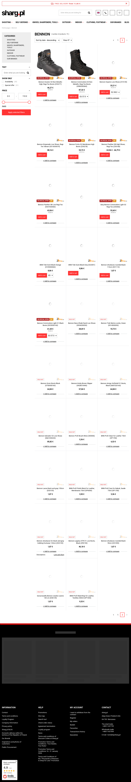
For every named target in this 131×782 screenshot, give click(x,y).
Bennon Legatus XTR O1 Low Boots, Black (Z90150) (82, 542)
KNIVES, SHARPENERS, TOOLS (44, 22)
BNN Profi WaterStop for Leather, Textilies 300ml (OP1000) (82, 597)
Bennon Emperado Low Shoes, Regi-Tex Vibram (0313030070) (50, 145)
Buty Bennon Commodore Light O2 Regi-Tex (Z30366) (113, 206)
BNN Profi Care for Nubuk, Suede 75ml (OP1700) (113, 489)
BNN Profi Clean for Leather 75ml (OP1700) (113, 437)
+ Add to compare (49, 100)
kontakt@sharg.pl (113, 735)
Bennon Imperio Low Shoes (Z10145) (113, 82)
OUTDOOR (66, 22)
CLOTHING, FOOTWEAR (95, 22)
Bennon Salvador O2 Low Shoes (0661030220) (50, 437)
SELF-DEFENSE (21, 22)
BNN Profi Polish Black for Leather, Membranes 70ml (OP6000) (82, 489)
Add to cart (42, 94)
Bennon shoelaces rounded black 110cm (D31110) (113, 266)
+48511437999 (108, 731)
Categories (9, 36)
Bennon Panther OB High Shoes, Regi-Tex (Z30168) (113, 145)
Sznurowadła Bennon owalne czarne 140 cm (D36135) (50, 597)
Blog (127, 22)
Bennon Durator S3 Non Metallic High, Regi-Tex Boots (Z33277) (50, 83)
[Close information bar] (126, 3)
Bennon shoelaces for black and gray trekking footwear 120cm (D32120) (50, 542)
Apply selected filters (16, 112)
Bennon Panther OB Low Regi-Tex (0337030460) (50, 206)
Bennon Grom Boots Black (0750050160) (50, 384)
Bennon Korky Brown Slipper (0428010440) (81, 384)
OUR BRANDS (115, 22)
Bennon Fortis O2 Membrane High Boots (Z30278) (81, 145)
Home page (6, 28)
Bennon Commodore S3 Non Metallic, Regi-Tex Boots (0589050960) (81, 84)
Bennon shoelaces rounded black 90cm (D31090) (113, 542)
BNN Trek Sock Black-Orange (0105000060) (50, 266)
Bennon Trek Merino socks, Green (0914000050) (113, 324)
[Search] (28, 73)
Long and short (59, 555)
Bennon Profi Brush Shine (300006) (82, 436)
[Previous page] (113, 40)
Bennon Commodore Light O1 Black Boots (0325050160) (50, 324)
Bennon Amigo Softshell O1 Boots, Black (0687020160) (113, 384)
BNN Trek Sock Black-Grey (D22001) (81, 265)
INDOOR (78, 22)
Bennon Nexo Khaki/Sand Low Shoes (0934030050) (82, 324)
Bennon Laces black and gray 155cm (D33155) (50, 489)
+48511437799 (108, 726)
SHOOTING (6, 22)
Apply (4, 106)
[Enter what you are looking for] (16, 73)
